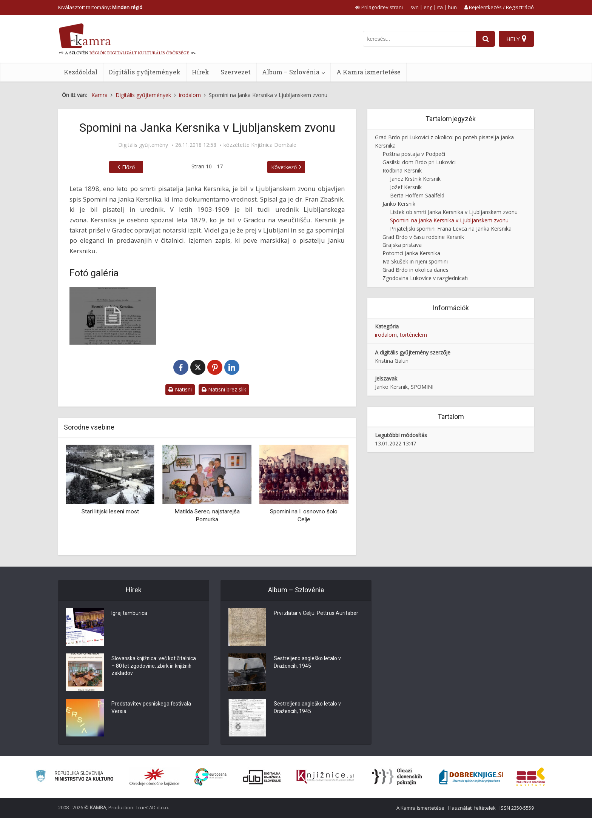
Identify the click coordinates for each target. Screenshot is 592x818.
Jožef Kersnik (406, 187)
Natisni (180, 389)
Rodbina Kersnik (402, 170)
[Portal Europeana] (210, 777)
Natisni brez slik (224, 389)
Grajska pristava (402, 244)
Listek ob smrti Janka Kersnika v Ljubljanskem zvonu (454, 212)
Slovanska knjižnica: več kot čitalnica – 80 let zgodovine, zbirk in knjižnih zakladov (154, 666)
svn (414, 7)
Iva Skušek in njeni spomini (415, 261)
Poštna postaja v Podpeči (413, 153)
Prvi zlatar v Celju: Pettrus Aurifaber (316, 614)
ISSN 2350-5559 (516, 807)
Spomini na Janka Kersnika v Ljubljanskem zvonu (449, 220)
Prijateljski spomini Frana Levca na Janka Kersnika (451, 228)
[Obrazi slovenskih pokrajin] (397, 776)
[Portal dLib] (262, 776)
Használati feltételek (472, 807)
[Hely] (516, 39)
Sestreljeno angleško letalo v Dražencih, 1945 (308, 663)
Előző (128, 167)
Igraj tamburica (129, 614)
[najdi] (485, 39)
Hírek (200, 72)
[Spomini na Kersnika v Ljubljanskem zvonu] (112, 316)
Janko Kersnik (398, 203)
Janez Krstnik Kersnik (415, 178)
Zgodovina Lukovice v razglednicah (425, 278)
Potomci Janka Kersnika (411, 253)
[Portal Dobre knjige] (471, 776)
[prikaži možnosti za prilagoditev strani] (379, 7)
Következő (284, 167)
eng (428, 7)
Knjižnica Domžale (273, 145)
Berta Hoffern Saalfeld (417, 195)
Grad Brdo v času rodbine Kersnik (423, 236)
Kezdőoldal (80, 72)
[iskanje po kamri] (419, 39)
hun (452, 7)
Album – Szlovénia (290, 72)
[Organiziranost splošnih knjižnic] (154, 776)
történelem (413, 334)
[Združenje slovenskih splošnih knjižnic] (325, 776)
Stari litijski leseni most (110, 511)
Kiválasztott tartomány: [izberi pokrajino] (100, 7)
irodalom (386, 334)
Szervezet (235, 72)
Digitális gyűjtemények (144, 72)
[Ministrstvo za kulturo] (75, 777)
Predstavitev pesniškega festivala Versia (151, 708)
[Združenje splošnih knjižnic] (530, 776)
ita (440, 7)
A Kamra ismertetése (368, 72)
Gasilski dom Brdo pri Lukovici (419, 162)
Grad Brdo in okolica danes (415, 269)
